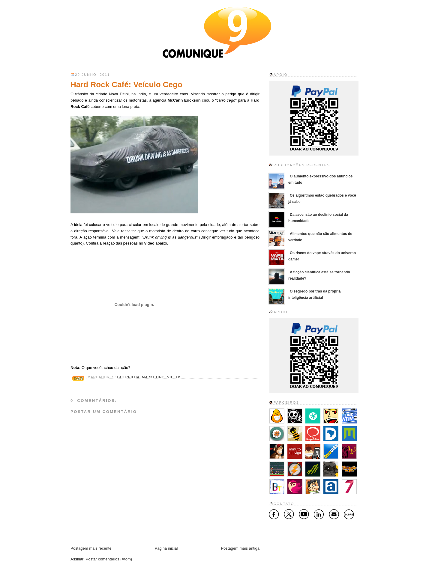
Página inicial (166, 548)
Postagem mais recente (91, 548)
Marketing (153, 377)
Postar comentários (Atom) (109, 559)
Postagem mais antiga (240, 548)
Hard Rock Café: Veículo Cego (126, 84)
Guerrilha (128, 377)
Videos (174, 377)
